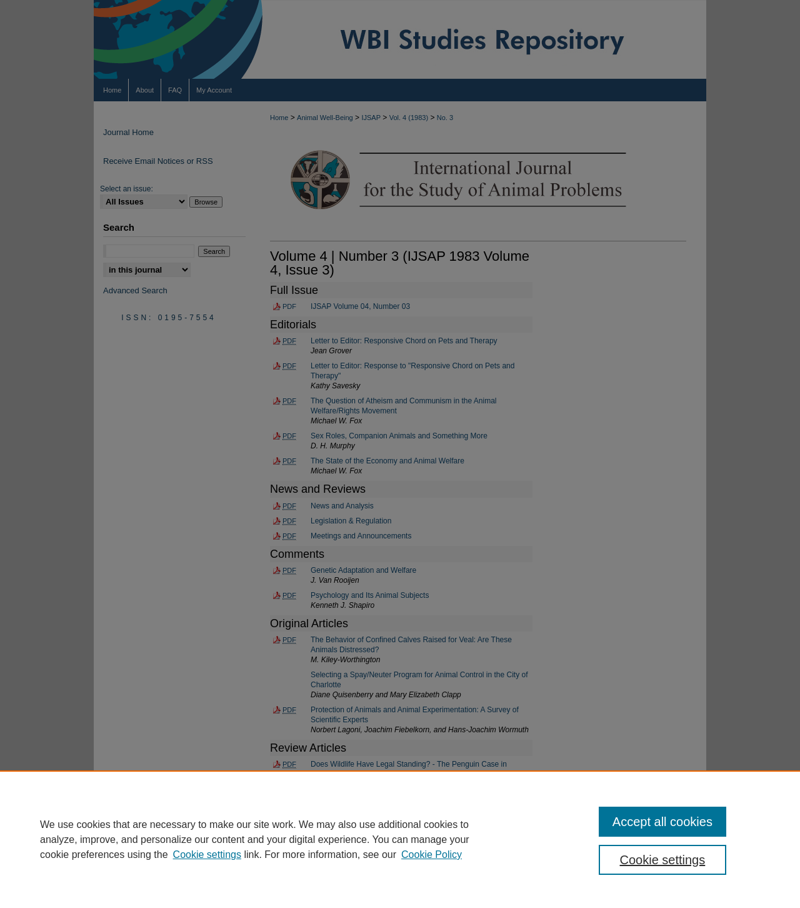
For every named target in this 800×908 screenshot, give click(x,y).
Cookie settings (207, 854)
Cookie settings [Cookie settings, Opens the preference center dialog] (663, 860)
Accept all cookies (662, 822)
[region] (400, 839)
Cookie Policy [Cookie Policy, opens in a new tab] (431, 854)
